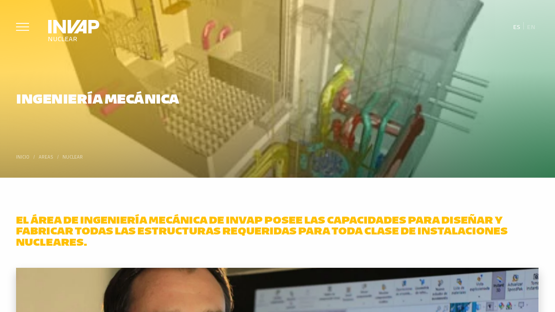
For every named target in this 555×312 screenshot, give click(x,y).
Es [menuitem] (516, 26)
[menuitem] (516, 26)
